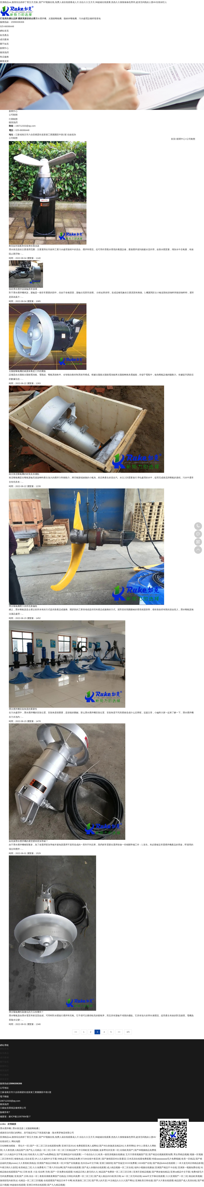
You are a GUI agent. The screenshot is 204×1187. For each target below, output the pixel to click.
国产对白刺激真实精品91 (111, 1145)
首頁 (173, 139)
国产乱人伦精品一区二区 (38, 1150)
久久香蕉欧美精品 (27, 1163)
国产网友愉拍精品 (160, 1172)
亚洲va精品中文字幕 (180, 1172)
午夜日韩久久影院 (8, 1167)
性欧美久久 (33, 1154)
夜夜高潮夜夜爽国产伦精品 (53, 1176)
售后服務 (4, 57)
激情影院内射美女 (8, 1180)
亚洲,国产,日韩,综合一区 (26, 1176)
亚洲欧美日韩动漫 (144, 1180)
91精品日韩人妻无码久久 (86, 1172)
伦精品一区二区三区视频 (31, 1180)
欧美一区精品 (188, 1159)
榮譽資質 (4, 61)
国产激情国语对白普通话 (114, 1159)
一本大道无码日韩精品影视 (190, 1163)
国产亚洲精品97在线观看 (69, 1154)
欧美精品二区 (25, 1167)
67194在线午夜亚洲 (91, 1159)
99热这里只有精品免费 (69, 1159)
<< (76, 1032)
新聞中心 (4, 48)
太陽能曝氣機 (31, 1128)
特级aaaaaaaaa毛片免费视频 (166, 1159)
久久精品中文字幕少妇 (16, 1154)
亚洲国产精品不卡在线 (166, 1167)
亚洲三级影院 (106, 1163)
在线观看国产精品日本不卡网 (58, 1180)
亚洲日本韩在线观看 (36, 1185)
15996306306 (198, 526)
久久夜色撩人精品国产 (14, 1150)
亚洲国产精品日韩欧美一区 (50, 1163)
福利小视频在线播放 (144, 1167)
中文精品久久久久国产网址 (121, 1180)
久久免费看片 (39, 1167)
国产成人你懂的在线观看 (94, 1167)
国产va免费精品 (47, 1154)
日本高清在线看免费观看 (139, 1159)
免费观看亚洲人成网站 (87, 1145)
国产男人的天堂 (99, 1180)
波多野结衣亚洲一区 (109, 1150)
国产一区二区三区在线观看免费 (45, 1145)
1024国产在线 (145, 1163)
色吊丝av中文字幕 (89, 1163)
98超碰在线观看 (17, 1185)
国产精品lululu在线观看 (164, 1163)
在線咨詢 (71, 134)
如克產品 (4, 35)
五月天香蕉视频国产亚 (136, 1154)
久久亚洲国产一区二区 (177, 1176)
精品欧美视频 (195, 1176)
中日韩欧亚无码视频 (88, 1150)
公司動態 (13, 114)
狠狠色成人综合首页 (24, 1159)
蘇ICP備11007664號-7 (19, 1116)
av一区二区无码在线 (131, 1176)
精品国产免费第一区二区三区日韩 (115, 1172)
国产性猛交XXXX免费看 (125, 1163)
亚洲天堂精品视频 (142, 1172)
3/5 (128, 1032)
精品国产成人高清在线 (185, 1180)
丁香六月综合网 (54, 1167)
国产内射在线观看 (72, 1167)
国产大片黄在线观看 (163, 1180)
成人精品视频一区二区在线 (120, 1167)
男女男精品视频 (181, 1154)
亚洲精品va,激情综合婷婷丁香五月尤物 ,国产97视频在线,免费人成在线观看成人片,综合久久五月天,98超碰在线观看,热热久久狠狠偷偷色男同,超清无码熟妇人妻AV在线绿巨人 (83, 2)
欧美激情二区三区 (82, 1180)
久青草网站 (130, 1145)
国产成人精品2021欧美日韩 (107, 1176)
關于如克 (4, 44)
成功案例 (4, 39)
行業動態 (13, 119)
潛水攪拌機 (5, 1128)
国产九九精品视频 (56, 1185)
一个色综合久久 (89, 1154)
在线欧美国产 (126, 1150)
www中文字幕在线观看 (154, 1176)
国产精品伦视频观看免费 (160, 1154)
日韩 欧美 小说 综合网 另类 (36, 1172)
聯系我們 (4, 52)
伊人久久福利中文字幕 (46, 1159)
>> (119, 1032)
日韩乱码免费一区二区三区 (80, 1176)
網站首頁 (4, 30)
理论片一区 (23, 1145)
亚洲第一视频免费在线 (189, 1167)
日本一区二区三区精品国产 (64, 1150)
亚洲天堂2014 (68, 1145)
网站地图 (15, 1141)
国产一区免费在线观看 (61, 1172)
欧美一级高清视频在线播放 (111, 1154)
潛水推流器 (18, 1128)
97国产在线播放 (72, 1163)
